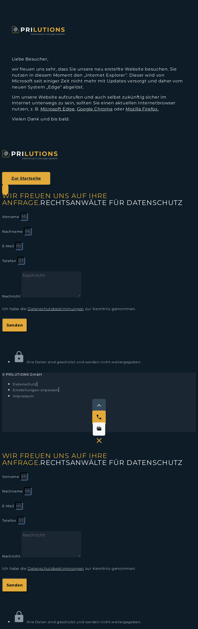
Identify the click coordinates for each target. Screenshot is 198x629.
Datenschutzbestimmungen (55, 308)
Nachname (13, 232)
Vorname (11, 217)
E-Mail (8, 246)
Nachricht (11, 296)
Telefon (9, 261)
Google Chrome (95, 108)
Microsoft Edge (57, 108)
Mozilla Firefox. (142, 108)
